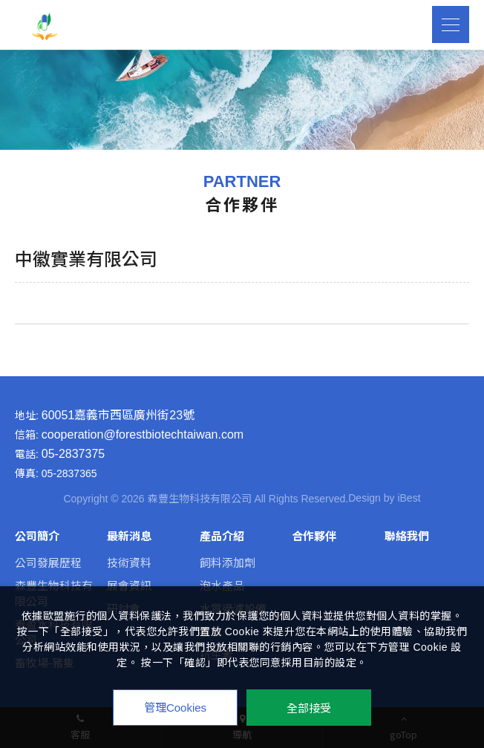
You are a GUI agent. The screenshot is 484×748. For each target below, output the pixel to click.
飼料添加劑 (227, 563)
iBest (408, 498)
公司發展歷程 (48, 563)
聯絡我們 (407, 536)
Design (364, 498)
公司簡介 (37, 536)
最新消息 (129, 536)
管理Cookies (175, 707)
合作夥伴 (314, 536)
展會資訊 (129, 586)
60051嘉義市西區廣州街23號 (118, 415)
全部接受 (309, 707)
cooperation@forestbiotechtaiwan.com (142, 435)
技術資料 (129, 563)
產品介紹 (222, 536)
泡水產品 (222, 586)
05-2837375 (73, 454)
